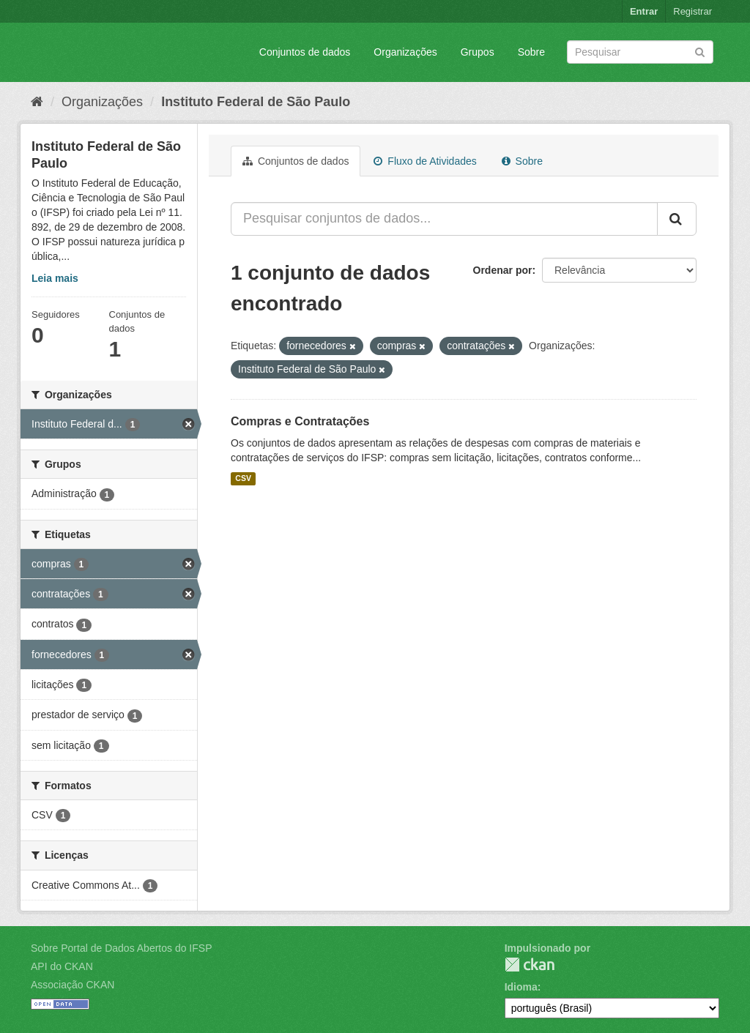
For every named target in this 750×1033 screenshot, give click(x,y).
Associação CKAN (72, 985)
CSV (243, 478)
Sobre (531, 52)
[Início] (37, 101)
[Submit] (700, 51)
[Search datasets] (640, 52)
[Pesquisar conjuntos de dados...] (444, 219)
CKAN (529, 964)
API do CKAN (62, 966)
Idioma (521, 987)
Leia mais (54, 278)
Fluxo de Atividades (425, 161)
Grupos (477, 52)
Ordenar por (502, 270)
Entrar (644, 11)
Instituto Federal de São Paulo (255, 101)
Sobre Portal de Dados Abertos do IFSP (121, 948)
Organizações (405, 52)
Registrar (692, 11)
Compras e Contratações (300, 421)
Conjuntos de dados (305, 52)
